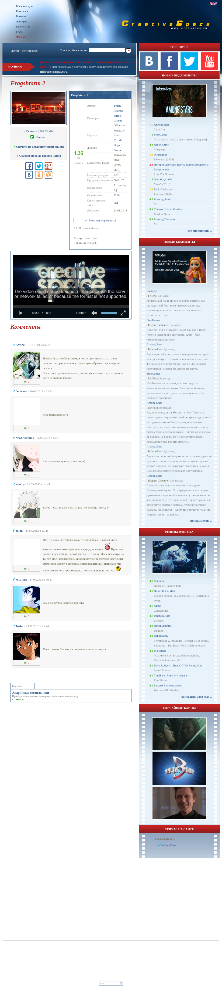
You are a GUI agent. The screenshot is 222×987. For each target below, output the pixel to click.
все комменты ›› (201, 520)
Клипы (21, 16)
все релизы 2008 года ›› (196, 696)
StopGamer (160, 134)
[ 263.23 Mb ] (38, 131)
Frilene (152, 295)
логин (15, 50)
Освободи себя (163, 179)
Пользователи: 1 (165, 838)
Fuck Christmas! (164, 189)
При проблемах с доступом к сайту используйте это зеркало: (90, 66)
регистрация (29, 50)
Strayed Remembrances (168, 685)
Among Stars (161, 124)
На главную (24, 6)
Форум (21, 36)
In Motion (160, 650)
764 (116, 202)
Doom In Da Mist (164, 590)
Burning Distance (164, 219)
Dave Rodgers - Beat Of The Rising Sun (178, 665)
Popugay (152, 290)
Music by (119, 130)
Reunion (159, 580)
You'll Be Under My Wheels (171, 675)
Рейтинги (23, 26)
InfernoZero (155, 349)
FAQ (19, 31)
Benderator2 (161, 635)
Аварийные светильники (30, 693)
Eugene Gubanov (158, 324)
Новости (22, 11)
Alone (157, 605)
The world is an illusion (168, 209)
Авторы (21, 21)
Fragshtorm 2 (79, 95)
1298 (117, 195)
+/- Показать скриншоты (100, 220)
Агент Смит (161, 144)
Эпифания (160, 154)
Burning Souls (162, 199)
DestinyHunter (162, 625)
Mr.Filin (153, 378)
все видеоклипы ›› (200, 230)
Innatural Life (162, 615)
